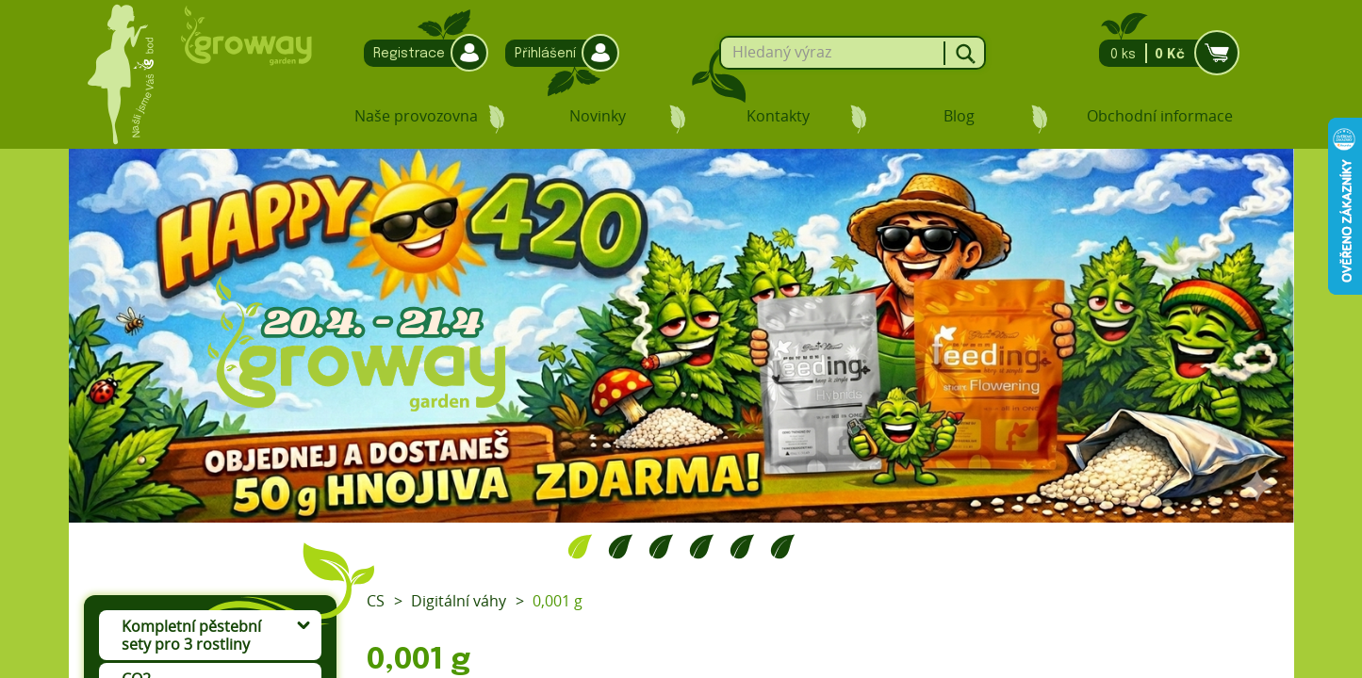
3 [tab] (661, 546)
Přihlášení (557, 53)
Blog (959, 115)
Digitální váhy (458, 600)
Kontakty (778, 115)
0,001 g (558, 600)
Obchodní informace (1160, 115)
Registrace (421, 53)
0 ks (1163, 53)
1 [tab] (580, 546)
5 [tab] (742, 546)
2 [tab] (620, 546)
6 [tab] (783, 546)
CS (376, 600)
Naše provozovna (416, 115)
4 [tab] (701, 546)
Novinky (597, 115)
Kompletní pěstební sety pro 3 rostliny (191, 635)
